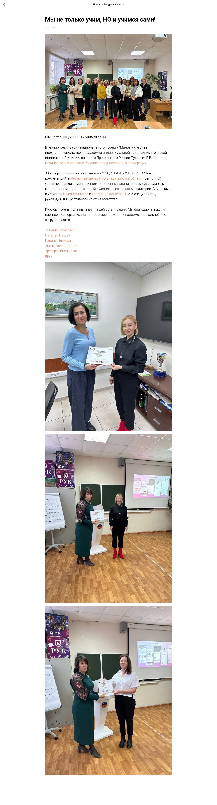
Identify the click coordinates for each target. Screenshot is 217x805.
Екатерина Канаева (107, 194)
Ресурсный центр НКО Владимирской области (107, 178)
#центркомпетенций (61, 246)
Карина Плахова (58, 241)
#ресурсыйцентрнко (61, 251)
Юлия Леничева (75, 194)
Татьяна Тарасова (59, 230)
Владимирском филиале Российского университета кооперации (96, 163)
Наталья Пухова (57, 235)
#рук (48, 256)
